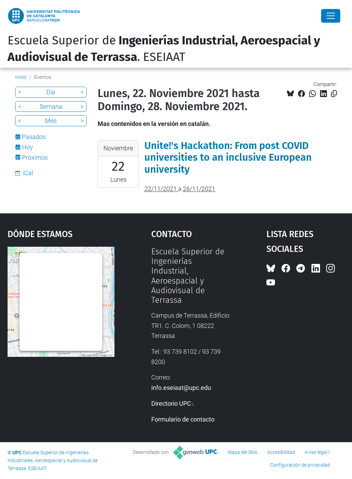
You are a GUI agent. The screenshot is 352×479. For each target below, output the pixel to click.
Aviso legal (316, 452)
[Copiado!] (334, 94)
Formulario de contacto (182, 419)
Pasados (34, 136)
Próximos (35, 157)
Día (50, 92)
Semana (51, 106)
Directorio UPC (171, 403)
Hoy (27, 147)
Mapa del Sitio (242, 452)
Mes (51, 120)
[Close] (330, 16)
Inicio (20, 77)
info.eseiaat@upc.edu (181, 387)
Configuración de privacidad (300, 465)
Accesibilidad (281, 452)
